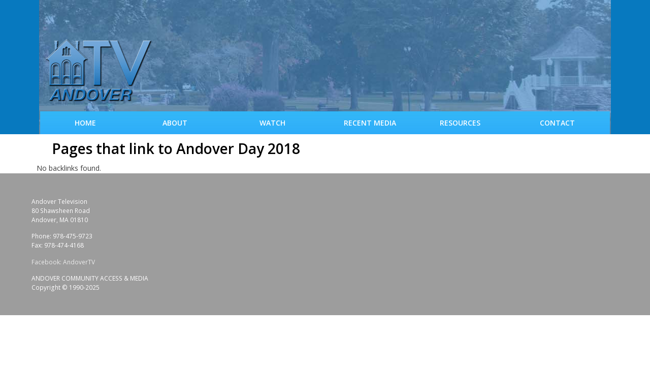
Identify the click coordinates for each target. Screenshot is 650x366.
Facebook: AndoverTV (63, 262)
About (174, 123)
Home (85, 123)
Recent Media (370, 123)
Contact (557, 123)
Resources (460, 123)
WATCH (272, 123)
